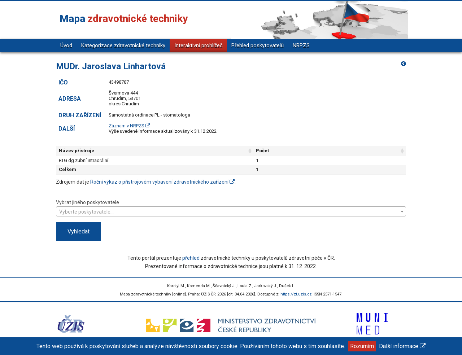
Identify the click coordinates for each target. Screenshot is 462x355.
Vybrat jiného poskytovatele (231, 207)
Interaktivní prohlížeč (198, 45)
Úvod (66, 45)
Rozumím (362, 346)
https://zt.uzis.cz (295, 294)
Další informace (402, 346)
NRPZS (301, 45)
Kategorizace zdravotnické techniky (123, 45)
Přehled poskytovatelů (257, 45)
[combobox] (231, 211)
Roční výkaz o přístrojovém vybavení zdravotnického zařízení (162, 182)
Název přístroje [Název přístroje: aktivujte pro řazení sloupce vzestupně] (76, 150)
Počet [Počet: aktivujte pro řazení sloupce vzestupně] (306, 150)
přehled (191, 258)
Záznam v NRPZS (129, 125)
